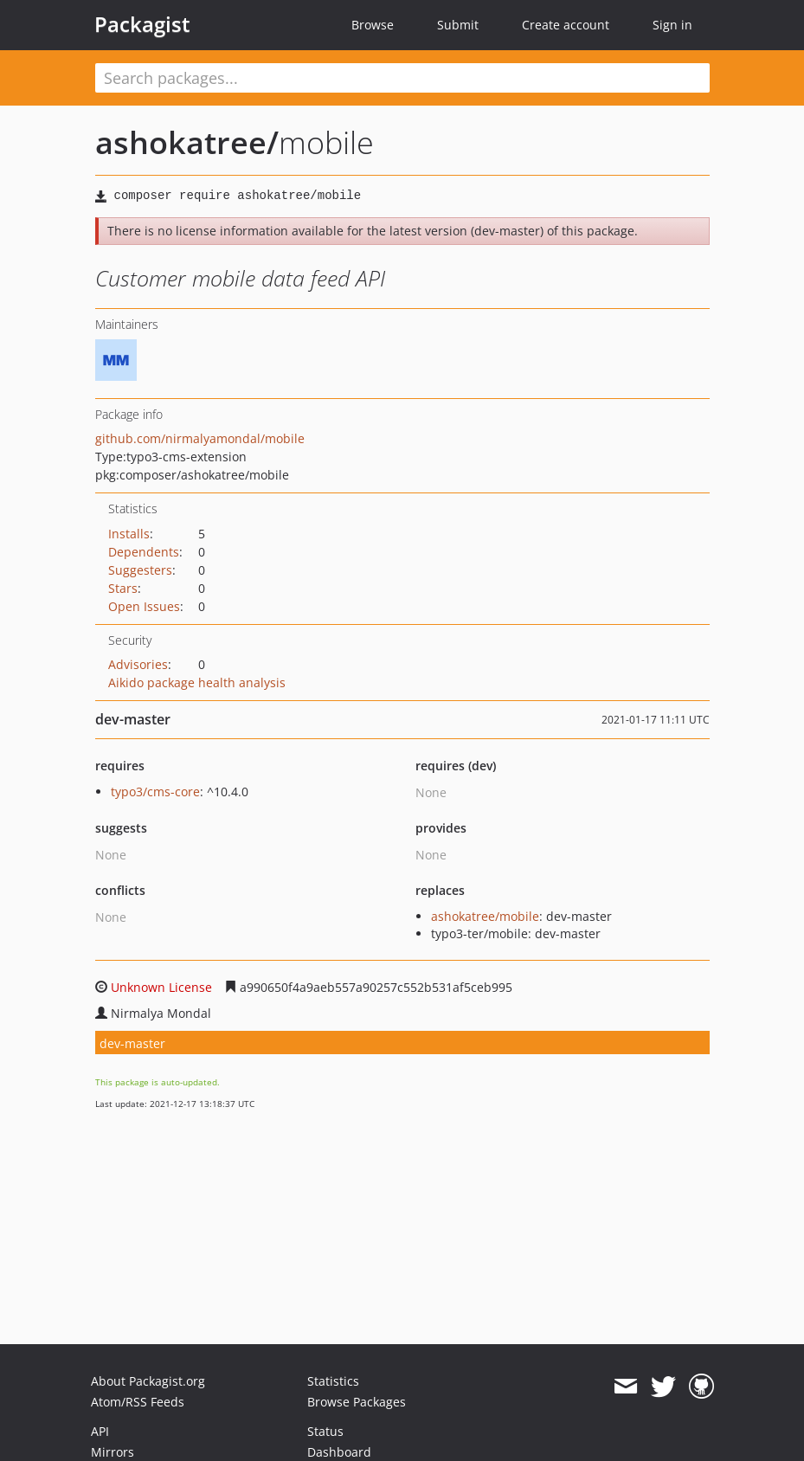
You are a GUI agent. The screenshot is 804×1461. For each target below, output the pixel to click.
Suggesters (140, 570)
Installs (129, 533)
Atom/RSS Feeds (137, 1401)
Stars (123, 588)
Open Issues (144, 606)
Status (325, 1431)
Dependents (143, 552)
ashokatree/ (187, 142)
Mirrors (112, 1452)
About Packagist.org (148, 1381)
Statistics (333, 1381)
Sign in (672, 24)
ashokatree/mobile (485, 916)
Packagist (142, 24)
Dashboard (339, 1452)
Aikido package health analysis (197, 682)
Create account (565, 24)
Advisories (138, 664)
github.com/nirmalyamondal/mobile (200, 438)
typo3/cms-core (155, 791)
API (100, 1431)
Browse (372, 24)
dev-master (132, 1043)
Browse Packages (356, 1401)
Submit (458, 24)
